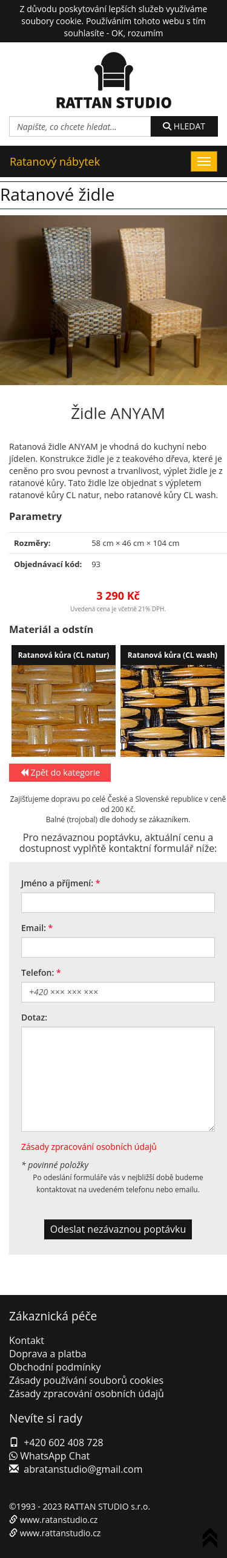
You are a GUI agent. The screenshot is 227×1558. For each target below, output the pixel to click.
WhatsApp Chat (49, 1455)
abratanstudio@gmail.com (83, 1469)
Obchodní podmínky (54, 1367)
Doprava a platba (48, 1353)
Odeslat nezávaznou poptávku (118, 1229)
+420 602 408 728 (63, 1442)
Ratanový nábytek (55, 161)
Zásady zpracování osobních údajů (89, 1146)
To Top (212, 1539)
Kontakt (26, 1340)
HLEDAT (184, 126)
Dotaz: (34, 1017)
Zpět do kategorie (60, 772)
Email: (33, 927)
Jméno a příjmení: (57, 883)
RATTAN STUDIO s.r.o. (107, 1506)
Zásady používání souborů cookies (86, 1380)
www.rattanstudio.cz (60, 1533)
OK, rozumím (137, 33)
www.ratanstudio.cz (59, 1519)
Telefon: (37, 972)
